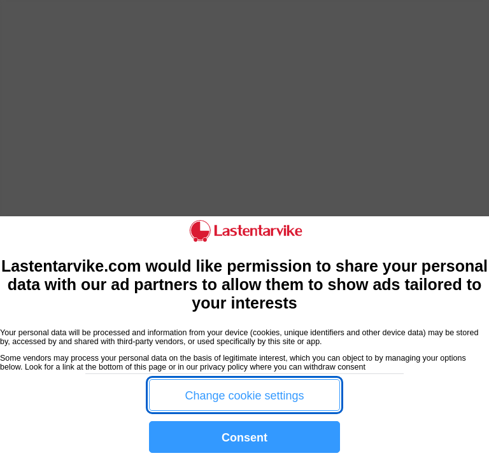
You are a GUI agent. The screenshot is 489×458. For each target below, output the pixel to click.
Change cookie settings (244, 395)
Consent (244, 437)
